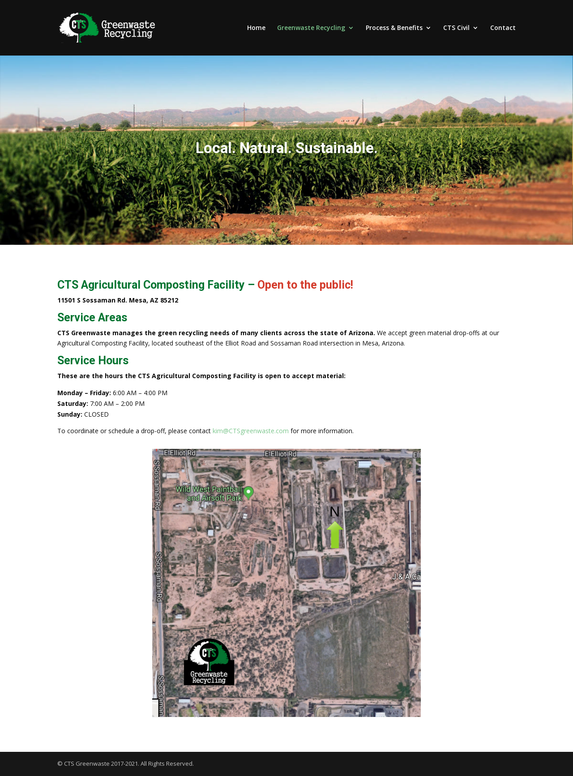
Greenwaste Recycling (311, 28)
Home (256, 28)
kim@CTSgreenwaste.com (251, 430)
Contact (503, 28)
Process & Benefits (394, 28)
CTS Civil (456, 28)
